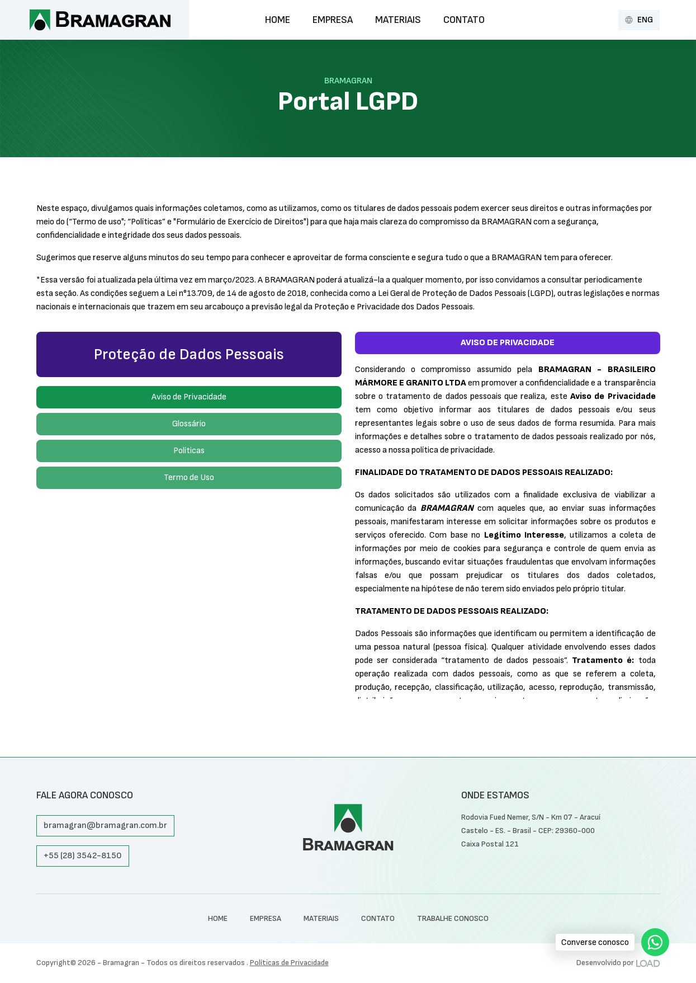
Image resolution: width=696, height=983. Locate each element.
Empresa (333, 20)
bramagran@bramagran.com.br (105, 825)
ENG (639, 20)
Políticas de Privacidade (289, 962)
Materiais (398, 20)
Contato (464, 20)
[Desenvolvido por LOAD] (648, 962)
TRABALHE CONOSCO (453, 918)
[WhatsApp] (655, 942)
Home (277, 20)
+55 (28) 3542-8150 (83, 855)
